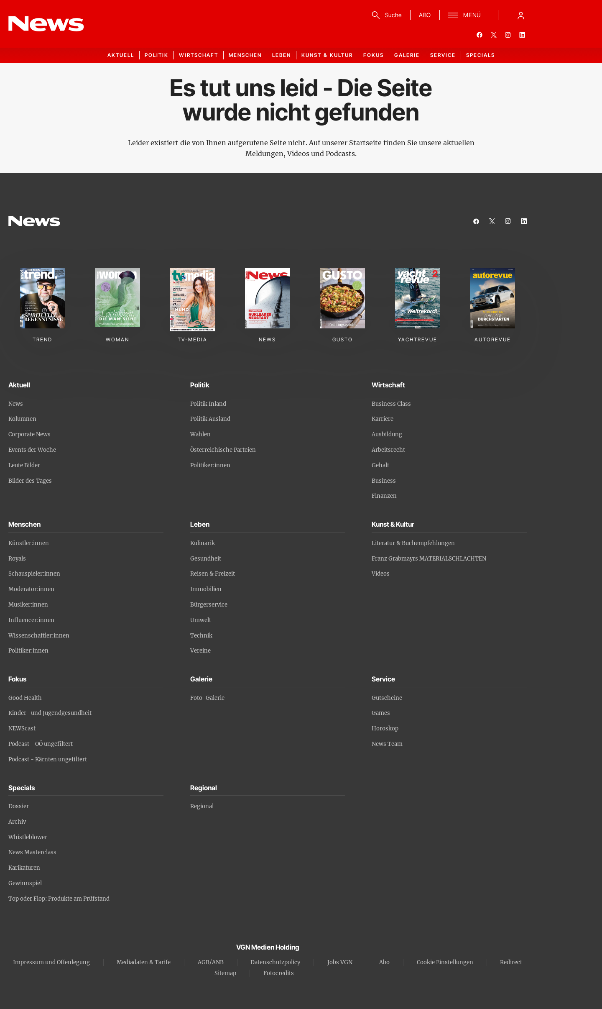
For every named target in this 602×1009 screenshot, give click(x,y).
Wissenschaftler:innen (38, 635)
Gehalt (380, 465)
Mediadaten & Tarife (144, 962)
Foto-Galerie (207, 698)
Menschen (245, 55)
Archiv (17, 821)
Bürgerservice (208, 604)
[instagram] (508, 35)
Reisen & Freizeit (212, 573)
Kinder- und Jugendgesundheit (50, 713)
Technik (201, 635)
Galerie (407, 55)
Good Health (25, 698)
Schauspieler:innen (34, 573)
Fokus (373, 55)
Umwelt (200, 620)
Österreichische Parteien (223, 449)
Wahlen (200, 434)
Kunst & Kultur (327, 55)
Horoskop (385, 728)
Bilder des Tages (30, 480)
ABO (425, 14)
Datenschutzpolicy (275, 962)
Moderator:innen (31, 589)
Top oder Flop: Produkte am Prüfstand (59, 898)
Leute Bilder (24, 465)
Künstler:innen (28, 543)
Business (384, 480)
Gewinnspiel (25, 883)
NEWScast (22, 728)
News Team (387, 744)
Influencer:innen (31, 620)
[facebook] (479, 35)
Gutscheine (387, 698)
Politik (156, 55)
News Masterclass (32, 852)
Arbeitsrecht (388, 449)
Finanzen (384, 495)
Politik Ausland (210, 419)
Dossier (18, 806)
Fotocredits (278, 973)
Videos (381, 573)
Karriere (382, 419)
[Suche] (385, 15)
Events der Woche (32, 449)
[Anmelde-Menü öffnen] (521, 15)
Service (443, 55)
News (15, 403)
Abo (384, 962)
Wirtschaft (198, 55)
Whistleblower (27, 837)
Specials (480, 55)
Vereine (200, 650)
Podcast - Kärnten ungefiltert (47, 759)
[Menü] (464, 15)
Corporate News (29, 434)
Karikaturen (24, 867)
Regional (202, 806)
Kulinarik (202, 543)
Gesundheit (205, 558)
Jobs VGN (339, 962)
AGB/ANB (211, 962)
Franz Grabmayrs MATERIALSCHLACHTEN (429, 558)
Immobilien (206, 589)
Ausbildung (387, 434)
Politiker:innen (210, 465)
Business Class (391, 403)
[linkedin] (522, 35)
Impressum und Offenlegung (51, 962)
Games (381, 713)
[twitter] (494, 35)
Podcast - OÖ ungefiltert (40, 744)
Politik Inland (208, 403)
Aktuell (120, 55)
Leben (281, 55)
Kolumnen (22, 419)
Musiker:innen (28, 604)
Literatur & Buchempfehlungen (413, 543)
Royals (17, 558)
